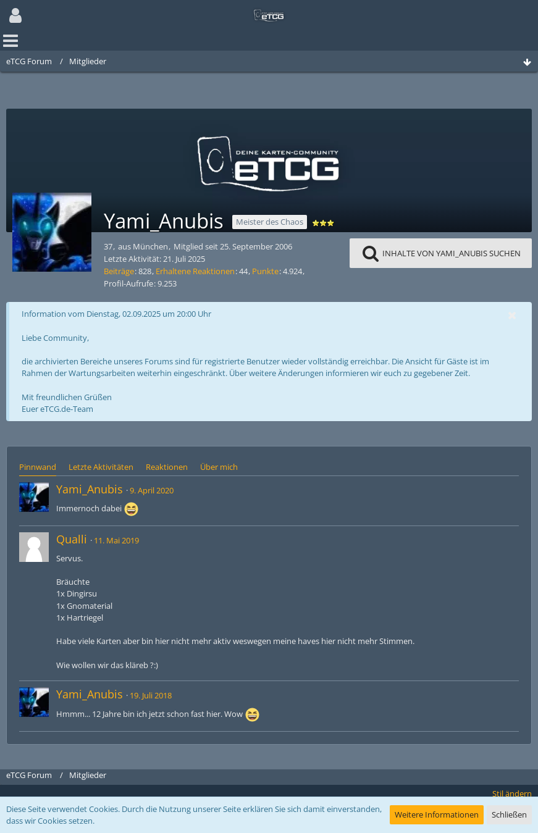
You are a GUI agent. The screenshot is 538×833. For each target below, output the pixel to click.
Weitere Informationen (437, 814)
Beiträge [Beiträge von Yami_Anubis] (119, 271)
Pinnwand (37, 466)
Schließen (509, 814)
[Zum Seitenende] (527, 63)
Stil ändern (512, 793)
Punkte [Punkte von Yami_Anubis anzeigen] (265, 271)
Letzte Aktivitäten (101, 466)
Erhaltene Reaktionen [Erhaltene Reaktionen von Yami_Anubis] (195, 271)
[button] (15, 15)
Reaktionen (167, 466)
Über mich (219, 466)
